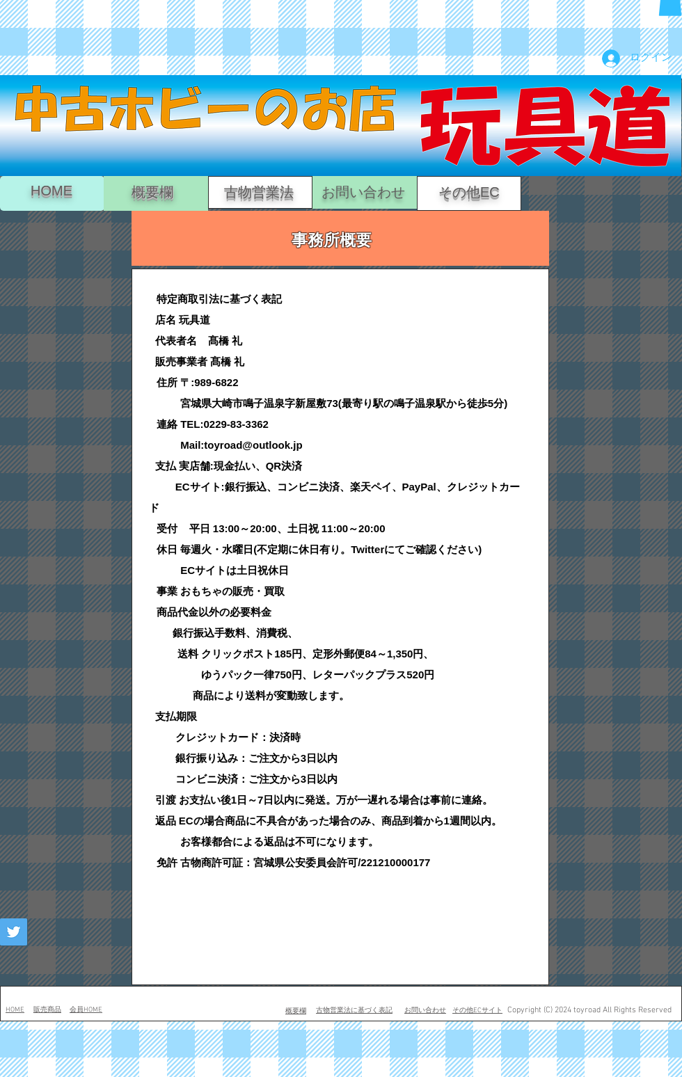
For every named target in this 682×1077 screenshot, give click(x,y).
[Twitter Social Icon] (13, 932)
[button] (294, 847)
